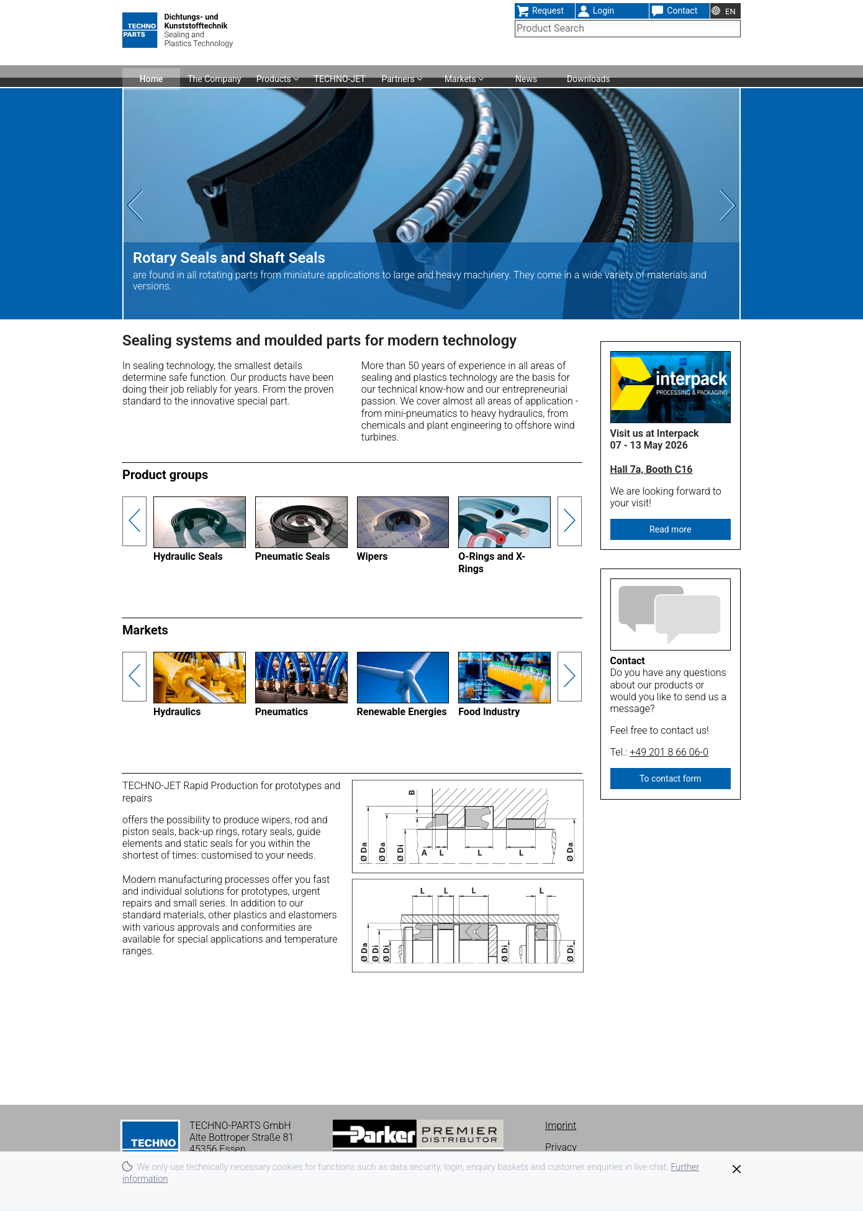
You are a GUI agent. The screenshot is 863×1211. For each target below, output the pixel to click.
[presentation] (157, 205)
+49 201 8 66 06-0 (669, 752)
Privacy (561, 1147)
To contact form (670, 779)
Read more (670, 529)
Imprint (560, 1125)
